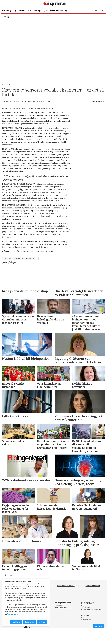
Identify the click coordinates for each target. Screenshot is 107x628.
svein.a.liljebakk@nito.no (63, 608)
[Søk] (96, 11)
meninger (7, 258)
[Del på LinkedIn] (97, 101)
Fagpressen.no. (12, 614)
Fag (14, 11)
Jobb (46, 11)
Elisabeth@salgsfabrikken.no (91, 610)
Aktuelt (22, 11)
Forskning (6, 11)
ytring (28, 258)
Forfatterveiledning (59, 11)
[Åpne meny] (102, 10)
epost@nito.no (86, 619)
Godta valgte (29, 622)
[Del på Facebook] (94, 101)
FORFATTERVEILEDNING (66, 586)
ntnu (35, 258)
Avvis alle (42, 622)
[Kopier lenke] (103, 101)
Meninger (37, 11)
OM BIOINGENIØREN (93, 586)
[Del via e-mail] (100, 101)
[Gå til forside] (54, 4)
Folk (29, 11)
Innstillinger (98, 626)
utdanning (18, 258)
